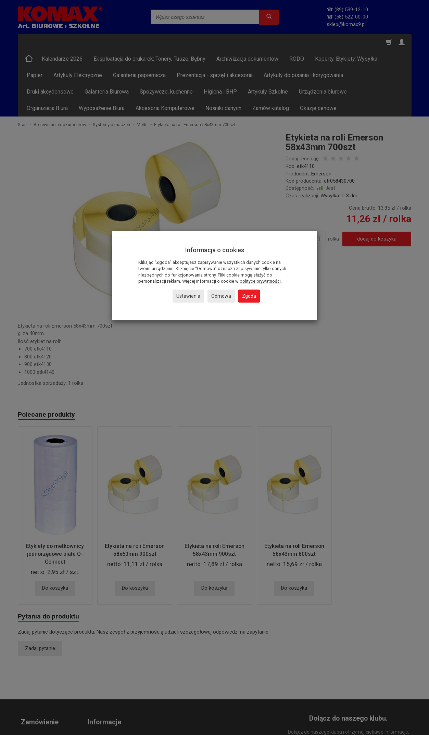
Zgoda (249, 296)
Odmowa (221, 296)
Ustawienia (188, 296)
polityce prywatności (260, 281)
